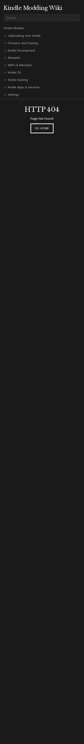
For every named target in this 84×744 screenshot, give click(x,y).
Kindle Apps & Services (24, 87)
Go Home (42, 128)
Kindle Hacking (18, 80)
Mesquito (14, 57)
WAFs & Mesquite (20, 65)
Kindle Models (14, 28)
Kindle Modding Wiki (32, 8)
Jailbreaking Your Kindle (24, 35)
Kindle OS (14, 72)
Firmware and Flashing (23, 43)
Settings (13, 94)
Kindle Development (21, 50)
